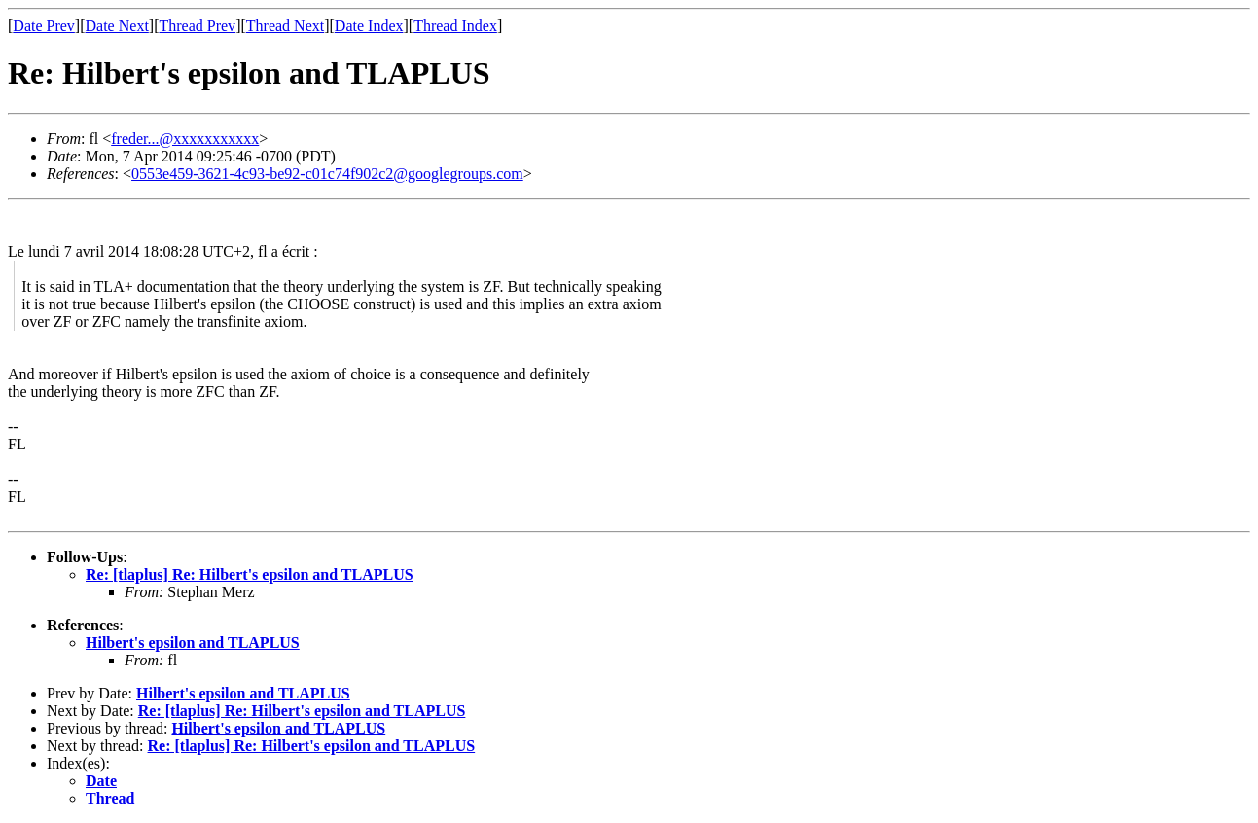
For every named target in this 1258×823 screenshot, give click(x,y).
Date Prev (44, 26)
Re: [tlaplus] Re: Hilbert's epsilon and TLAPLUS (249, 574)
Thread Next (285, 26)
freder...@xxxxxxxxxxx (185, 138)
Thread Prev (197, 26)
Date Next (117, 26)
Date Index (369, 26)
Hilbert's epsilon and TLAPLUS (193, 642)
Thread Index (455, 26)
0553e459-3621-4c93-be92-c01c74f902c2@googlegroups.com (327, 173)
